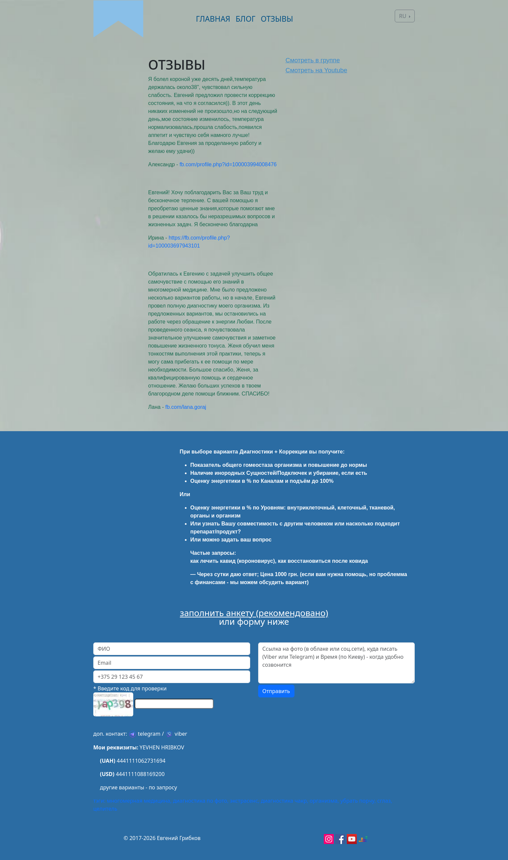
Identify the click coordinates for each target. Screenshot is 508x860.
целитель (105, 808)
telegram (149, 733)
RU (403, 16)
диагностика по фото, (201, 800)
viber (181, 733)
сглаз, (384, 800)
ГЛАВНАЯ (213, 18)
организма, (324, 800)
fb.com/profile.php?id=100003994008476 (228, 164)
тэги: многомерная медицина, (132, 800)
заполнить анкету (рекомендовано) (254, 613)
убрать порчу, (358, 800)
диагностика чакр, (284, 800)
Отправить (276, 691)
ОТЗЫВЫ (277, 18)
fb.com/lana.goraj (185, 407)
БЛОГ (245, 18)
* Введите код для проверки (130, 688)
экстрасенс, (244, 800)
